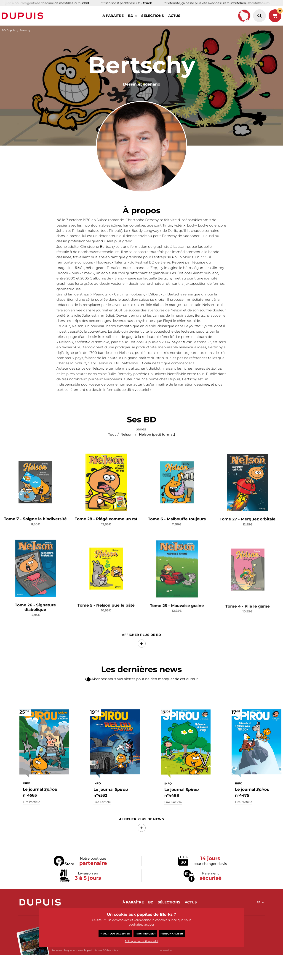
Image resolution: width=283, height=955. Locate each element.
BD (130, 15)
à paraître (113, 15)
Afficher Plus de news (141, 819)
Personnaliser (171, 933)
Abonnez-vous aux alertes (113, 686)
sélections (152, 15)
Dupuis (23, 15)
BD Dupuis (8, 30)
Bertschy (25, 30)
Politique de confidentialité (141, 941)
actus (174, 15)
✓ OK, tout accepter (115, 933)
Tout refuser (145, 933)
